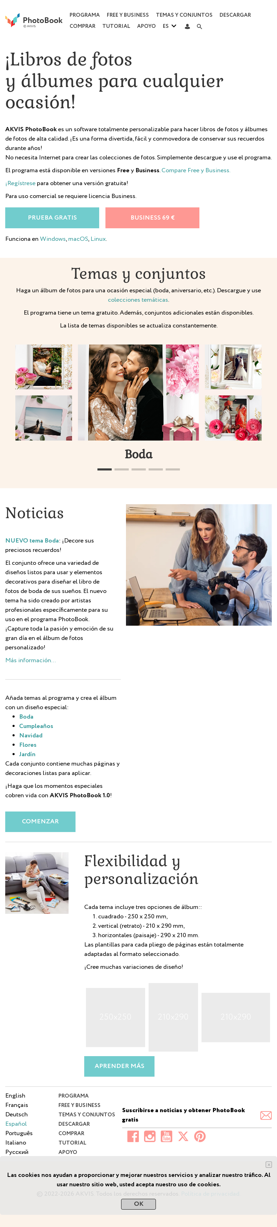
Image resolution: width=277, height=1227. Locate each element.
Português (19, 1133)
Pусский (17, 1152)
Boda (26, 716)
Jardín (27, 754)
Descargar (235, 15)
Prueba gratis (52, 217)
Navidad (30, 735)
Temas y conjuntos (184, 15)
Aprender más (119, 1066)
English (15, 1095)
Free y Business (128, 15)
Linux (98, 239)
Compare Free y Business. (195, 170)
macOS (78, 239)
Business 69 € (152, 217)
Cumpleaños (36, 726)
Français (16, 1105)
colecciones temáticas (138, 299)
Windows (53, 239)
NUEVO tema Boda (32, 540)
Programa (85, 15)
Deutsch (16, 1114)
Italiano (15, 1142)
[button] (104, 469)
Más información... (30, 660)
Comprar (82, 26)
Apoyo (146, 26)
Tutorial (116, 26)
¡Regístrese (20, 183)
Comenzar (40, 821)
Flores (28, 745)
